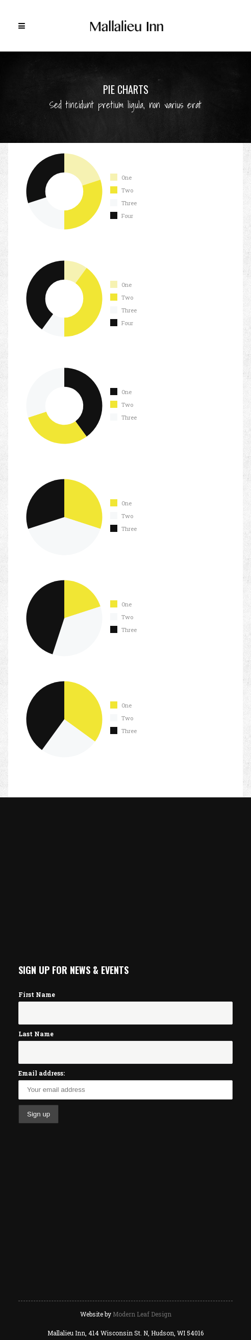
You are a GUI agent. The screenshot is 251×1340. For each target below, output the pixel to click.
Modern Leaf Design (142, 1314)
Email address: (41, 1073)
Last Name (36, 1034)
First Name (36, 994)
